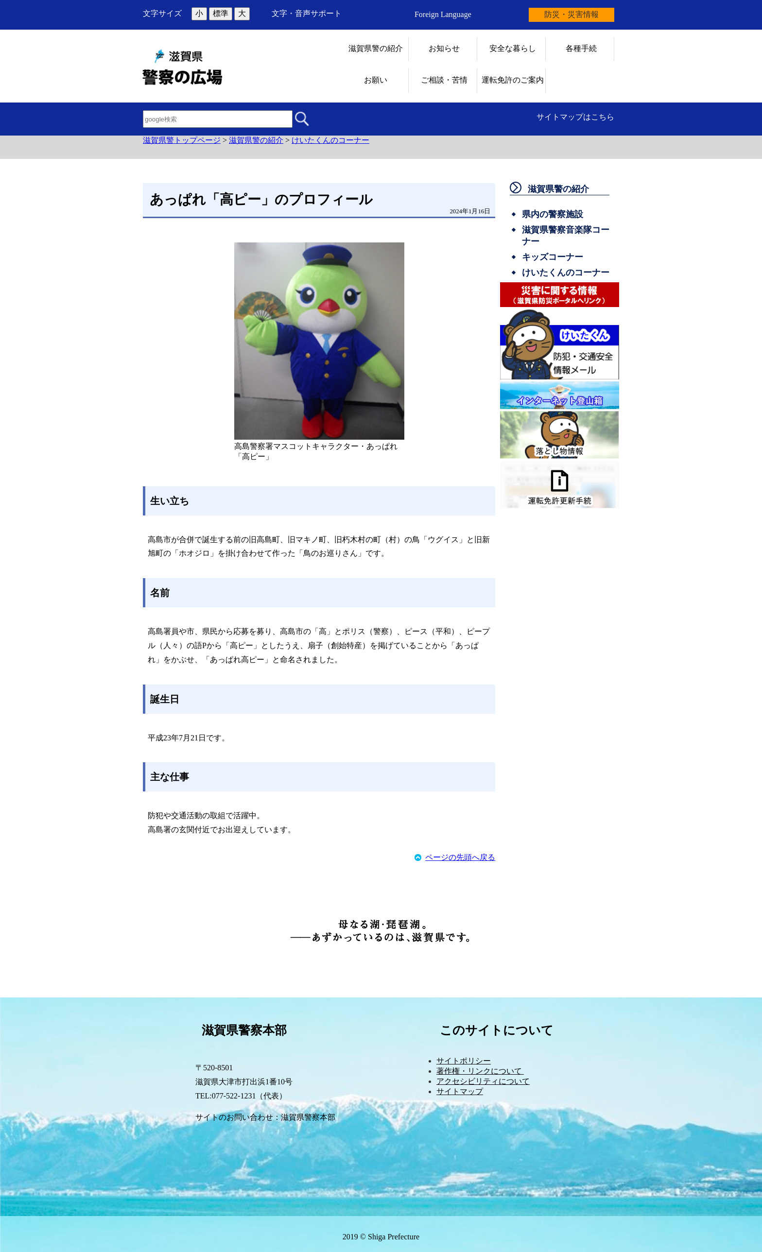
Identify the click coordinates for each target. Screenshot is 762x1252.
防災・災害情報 (571, 14)
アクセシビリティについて (483, 1081)
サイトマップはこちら (575, 117)
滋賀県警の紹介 (256, 140)
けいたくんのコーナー (330, 140)
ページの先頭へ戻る (460, 857)
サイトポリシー (463, 1061)
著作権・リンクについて (480, 1071)
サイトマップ (459, 1091)
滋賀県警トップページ (182, 140)
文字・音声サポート (307, 13)
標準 (220, 13)
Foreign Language (443, 14)
